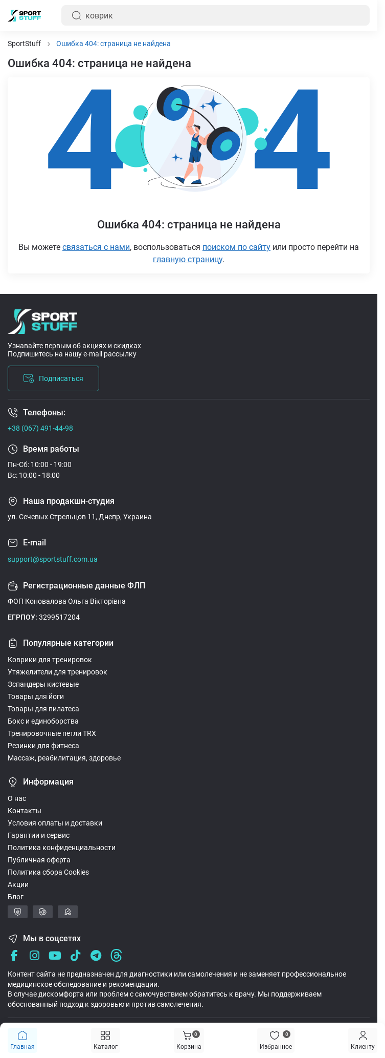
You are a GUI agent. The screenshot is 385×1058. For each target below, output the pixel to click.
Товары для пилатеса (43, 709)
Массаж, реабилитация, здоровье (64, 758)
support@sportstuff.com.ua (53, 559)
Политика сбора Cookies (48, 872)
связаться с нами (96, 247)
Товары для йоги (36, 696)
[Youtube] (55, 955)
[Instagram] (34, 955)
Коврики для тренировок (50, 659)
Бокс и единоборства (43, 721)
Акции (18, 884)
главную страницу (187, 259)
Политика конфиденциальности (62, 847)
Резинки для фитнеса (43, 746)
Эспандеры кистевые (43, 684)
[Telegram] (95, 955)
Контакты (24, 811)
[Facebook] (14, 955)
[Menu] (362, 1040)
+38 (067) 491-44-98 (40, 428)
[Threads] (116, 955)
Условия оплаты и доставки (55, 823)
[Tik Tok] (75, 955)
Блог (16, 897)
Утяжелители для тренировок (57, 672)
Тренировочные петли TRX (52, 733)
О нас (17, 798)
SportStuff (24, 43)
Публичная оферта (39, 860)
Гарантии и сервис (39, 835)
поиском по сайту (236, 247)
